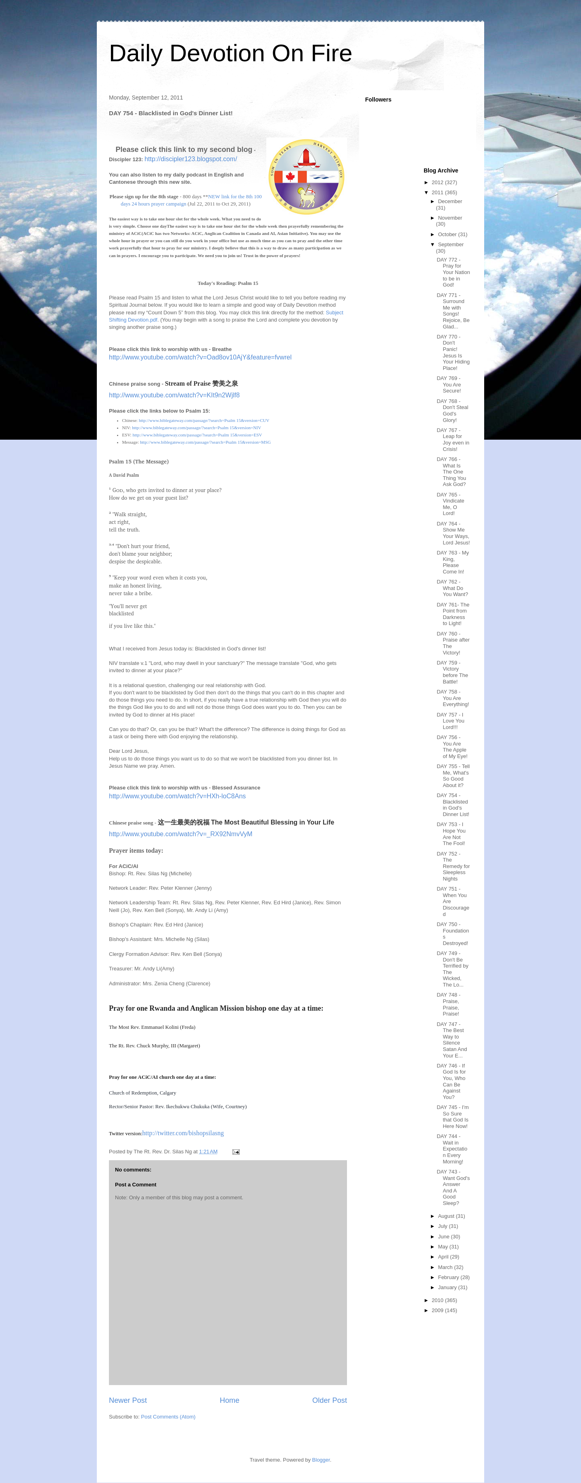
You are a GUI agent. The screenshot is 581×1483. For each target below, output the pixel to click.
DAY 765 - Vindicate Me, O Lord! (450, 504)
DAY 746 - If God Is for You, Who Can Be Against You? (451, 1081)
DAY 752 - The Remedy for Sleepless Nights (453, 866)
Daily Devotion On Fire (231, 52)
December (450, 201)
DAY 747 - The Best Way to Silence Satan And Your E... (452, 1040)
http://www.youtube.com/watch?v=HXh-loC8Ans (177, 796)
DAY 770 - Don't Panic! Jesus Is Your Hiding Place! (453, 352)
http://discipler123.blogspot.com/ (190, 159)
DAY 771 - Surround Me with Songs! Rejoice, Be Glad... (453, 311)
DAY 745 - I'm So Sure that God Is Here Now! (452, 1116)
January (448, 1287)
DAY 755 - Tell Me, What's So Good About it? (453, 775)
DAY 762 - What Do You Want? (452, 588)
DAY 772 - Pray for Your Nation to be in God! (453, 272)
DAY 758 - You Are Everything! (453, 698)
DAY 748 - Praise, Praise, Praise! (448, 1004)
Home (230, 1400)
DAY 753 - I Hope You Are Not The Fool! (451, 833)
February (449, 1277)
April (444, 1257)
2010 (438, 1300)
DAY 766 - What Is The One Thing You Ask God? (451, 471)
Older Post (329, 1400)
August (447, 1216)
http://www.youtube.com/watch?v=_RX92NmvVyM (181, 834)
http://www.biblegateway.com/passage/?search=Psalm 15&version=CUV (204, 420)
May (443, 1247)
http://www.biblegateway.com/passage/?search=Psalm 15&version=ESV (197, 434)
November (450, 218)
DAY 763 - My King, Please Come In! (453, 562)
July (443, 1226)
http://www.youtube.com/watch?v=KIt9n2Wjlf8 (174, 395)
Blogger (321, 1460)
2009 (438, 1310)
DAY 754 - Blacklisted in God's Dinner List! (453, 804)
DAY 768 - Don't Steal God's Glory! (452, 410)
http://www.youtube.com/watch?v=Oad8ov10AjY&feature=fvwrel (200, 357)
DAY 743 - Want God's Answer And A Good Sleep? (453, 1187)
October (448, 234)
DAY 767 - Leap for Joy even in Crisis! (453, 439)
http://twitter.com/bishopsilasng (183, 1133)
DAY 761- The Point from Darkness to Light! (453, 614)
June (444, 1237)
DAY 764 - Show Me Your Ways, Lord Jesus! (453, 533)
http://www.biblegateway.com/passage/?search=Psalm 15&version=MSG (205, 442)
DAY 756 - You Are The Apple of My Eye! (452, 746)
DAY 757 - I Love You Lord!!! (450, 721)
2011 (438, 192)
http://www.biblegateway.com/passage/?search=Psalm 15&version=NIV (196, 427)
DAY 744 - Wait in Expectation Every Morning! (452, 1148)
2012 (438, 182)
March (446, 1267)
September (451, 244)
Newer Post (128, 1400)
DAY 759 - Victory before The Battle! (452, 672)
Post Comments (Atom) (168, 1417)
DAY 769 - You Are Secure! (449, 384)
